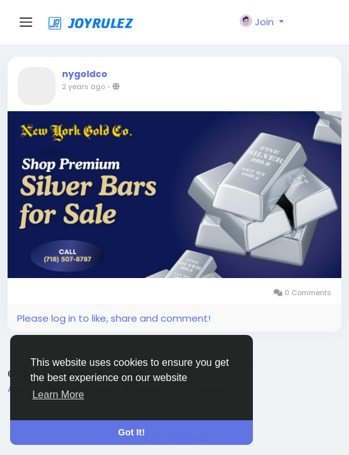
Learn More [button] (58, 394)
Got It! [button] (131, 432)
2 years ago (83, 87)
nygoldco (84, 74)
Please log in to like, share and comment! (114, 318)
